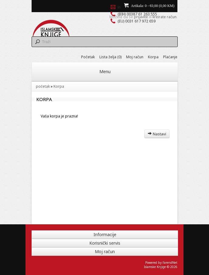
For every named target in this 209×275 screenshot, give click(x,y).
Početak (88, 56)
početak (43, 86)
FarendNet (170, 262)
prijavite (141, 16)
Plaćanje (170, 56)
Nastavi (157, 134)
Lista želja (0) (110, 56)
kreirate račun (164, 16)
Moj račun (134, 56)
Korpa (153, 56)
